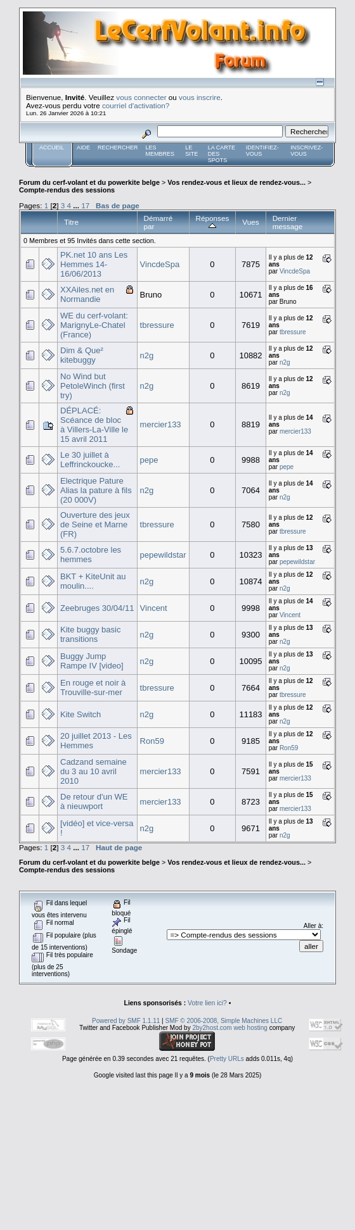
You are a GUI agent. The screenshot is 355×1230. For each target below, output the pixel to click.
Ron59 (152, 741)
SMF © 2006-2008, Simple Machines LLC (223, 1020)
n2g (147, 355)
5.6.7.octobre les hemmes (90, 554)
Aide (83, 147)
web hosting (250, 1027)
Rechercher (118, 147)
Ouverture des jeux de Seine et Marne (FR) (95, 524)
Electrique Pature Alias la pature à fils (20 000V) (96, 490)
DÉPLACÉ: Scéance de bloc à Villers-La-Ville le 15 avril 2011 (94, 425)
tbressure (157, 325)
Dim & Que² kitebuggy (81, 355)
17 (85, 205)
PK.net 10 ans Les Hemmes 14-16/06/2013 (93, 264)
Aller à (312, 925)
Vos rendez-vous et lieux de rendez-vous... (236, 182)
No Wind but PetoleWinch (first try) (92, 386)
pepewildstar (163, 555)
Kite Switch (80, 714)
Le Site (191, 150)
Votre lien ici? (207, 1003)
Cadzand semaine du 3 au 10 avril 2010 (93, 771)
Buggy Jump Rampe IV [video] (92, 660)
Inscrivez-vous (306, 150)
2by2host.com (211, 1027)
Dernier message (288, 222)
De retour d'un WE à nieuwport (94, 801)
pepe (149, 460)
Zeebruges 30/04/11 (97, 608)
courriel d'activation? (135, 105)
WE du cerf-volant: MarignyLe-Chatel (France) (94, 325)
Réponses (212, 222)
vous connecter (141, 97)
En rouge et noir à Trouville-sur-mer (93, 687)
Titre (71, 222)
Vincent (153, 608)
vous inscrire (200, 97)
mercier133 (160, 424)
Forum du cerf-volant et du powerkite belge (89, 182)
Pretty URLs (227, 1058)
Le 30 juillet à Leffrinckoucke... (90, 459)
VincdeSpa (160, 264)
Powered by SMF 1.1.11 (126, 1020)
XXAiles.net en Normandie (87, 294)
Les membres (160, 150)
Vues (250, 222)
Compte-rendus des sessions (67, 190)
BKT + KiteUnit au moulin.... (93, 581)
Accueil (51, 147)
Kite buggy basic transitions (90, 634)
